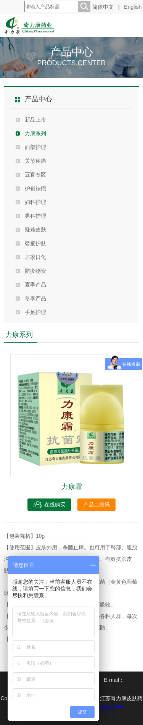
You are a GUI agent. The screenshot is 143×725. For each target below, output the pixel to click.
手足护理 (35, 312)
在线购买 (49, 504)
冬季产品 (35, 298)
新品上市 (35, 120)
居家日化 (35, 257)
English (132, 7)
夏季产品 (35, 285)
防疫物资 (35, 271)
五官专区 (35, 175)
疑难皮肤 (35, 230)
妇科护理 (35, 202)
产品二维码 (96, 505)
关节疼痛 (35, 161)
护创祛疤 (35, 188)
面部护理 (35, 147)
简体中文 (103, 7)
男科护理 (35, 216)
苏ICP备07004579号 (100, 707)
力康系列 (35, 133)
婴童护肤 (35, 243)
